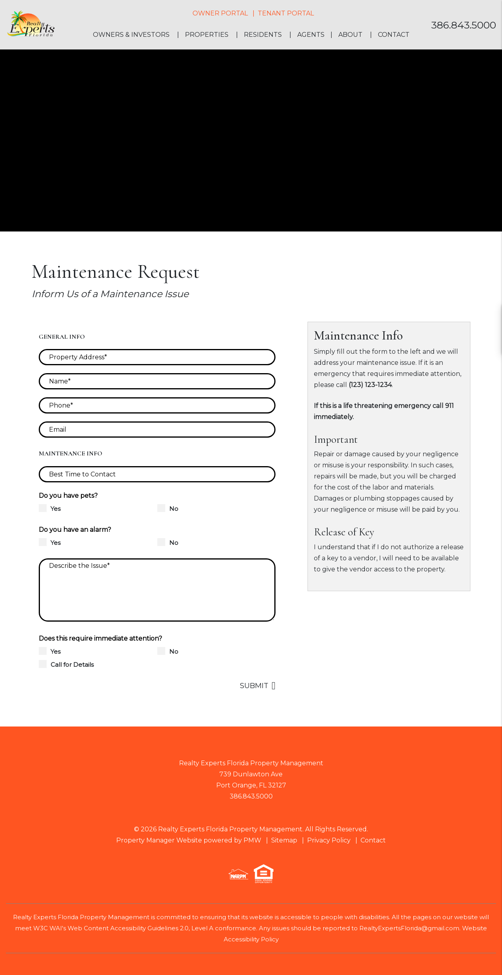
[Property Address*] (157, 357)
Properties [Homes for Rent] (206, 34)
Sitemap (284, 840)
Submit (254, 685)
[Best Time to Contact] (157, 474)
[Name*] (157, 381)
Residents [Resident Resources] (263, 34)
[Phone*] (157, 405)
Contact (394, 34)
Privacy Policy (329, 840)
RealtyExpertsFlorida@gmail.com (409, 928)
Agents (311, 34)
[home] (30, 24)
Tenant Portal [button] (286, 13)
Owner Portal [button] (220, 13)
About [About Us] (350, 34)
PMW (252, 840)
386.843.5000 (463, 25)
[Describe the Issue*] (157, 590)
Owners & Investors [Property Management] (131, 34)
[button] (489, 315)
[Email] (157, 429)
